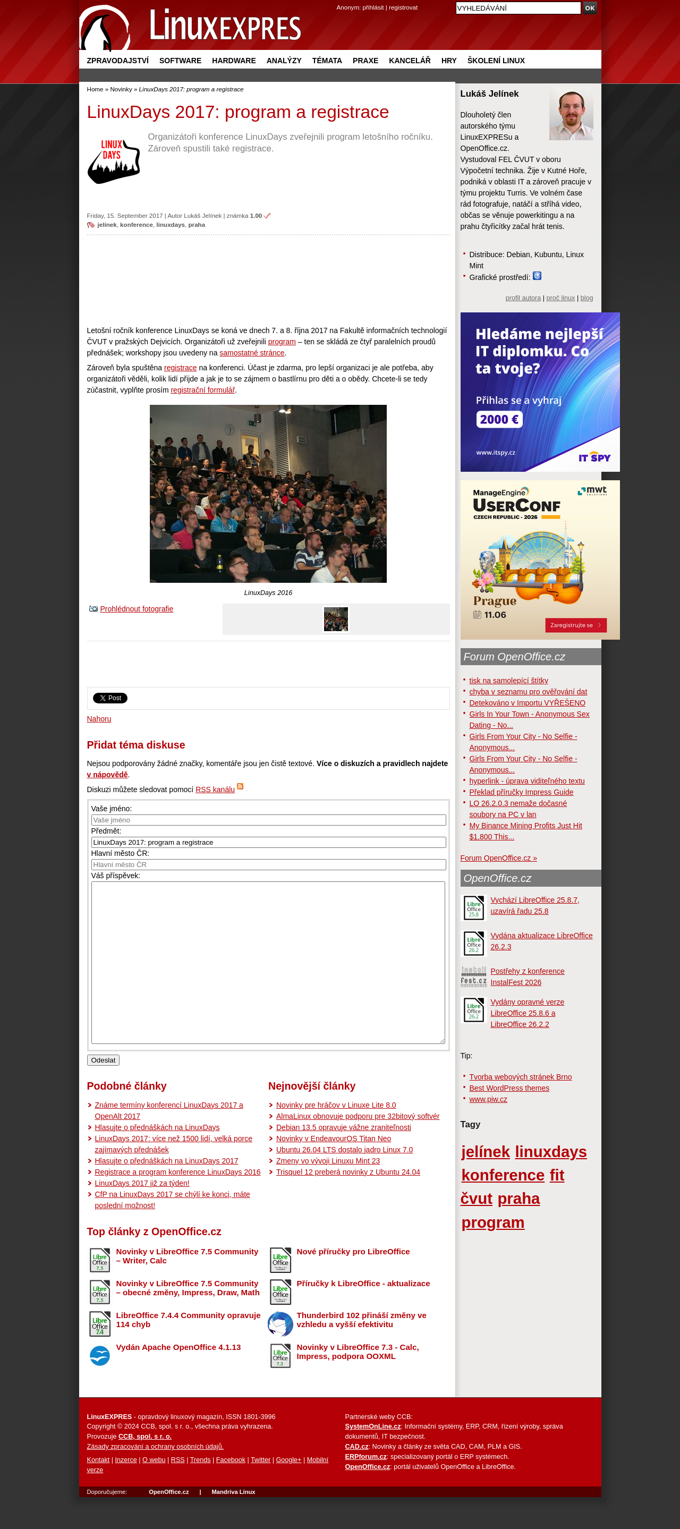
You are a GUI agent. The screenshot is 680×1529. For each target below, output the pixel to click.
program (282, 341)
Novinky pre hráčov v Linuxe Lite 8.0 (336, 1137)
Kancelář (410, 60)
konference (136, 224)
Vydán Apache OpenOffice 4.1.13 (178, 1378)
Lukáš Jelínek (203, 215)
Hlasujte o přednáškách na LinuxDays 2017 (167, 1192)
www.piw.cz (489, 1099)
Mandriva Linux (233, 1523)
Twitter (260, 1492)
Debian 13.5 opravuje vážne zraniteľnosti (343, 1159)
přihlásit (373, 7)
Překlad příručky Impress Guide (522, 792)
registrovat (403, 7)
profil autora (523, 298)
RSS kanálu (215, 789)
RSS (178, 1492)
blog (587, 298)
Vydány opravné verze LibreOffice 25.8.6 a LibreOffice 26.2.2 (528, 1013)
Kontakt (98, 1492)
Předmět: (106, 831)
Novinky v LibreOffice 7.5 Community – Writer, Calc (187, 1288)
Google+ (288, 1492)
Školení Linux (496, 60)
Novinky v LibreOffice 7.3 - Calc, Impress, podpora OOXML (358, 1383)
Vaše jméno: (111, 808)
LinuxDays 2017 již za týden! (142, 1215)
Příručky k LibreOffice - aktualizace (363, 1315)
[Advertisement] (268, 280)
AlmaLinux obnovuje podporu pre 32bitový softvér (357, 1148)
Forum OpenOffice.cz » (499, 858)
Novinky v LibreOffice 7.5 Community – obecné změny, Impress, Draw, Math (188, 1320)
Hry (449, 60)
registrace (180, 367)
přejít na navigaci (340, 0)
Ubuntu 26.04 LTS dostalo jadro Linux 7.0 (344, 1181)
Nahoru (99, 719)
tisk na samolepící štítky (509, 680)
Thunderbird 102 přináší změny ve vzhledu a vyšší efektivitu (362, 1352)
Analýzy (284, 60)
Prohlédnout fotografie (137, 609)
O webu (153, 1492)
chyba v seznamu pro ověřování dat (529, 691)
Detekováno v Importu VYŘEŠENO (528, 703)
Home (95, 89)
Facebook (230, 1492)
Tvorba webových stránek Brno (521, 1077)
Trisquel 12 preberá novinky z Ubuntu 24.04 (348, 1204)
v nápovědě (107, 774)
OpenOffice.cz (498, 878)
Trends (200, 1492)
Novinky (121, 89)
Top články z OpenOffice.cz (154, 1263)
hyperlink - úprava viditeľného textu (527, 781)
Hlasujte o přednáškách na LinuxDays (157, 1159)
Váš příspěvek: (116, 875)
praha (197, 224)
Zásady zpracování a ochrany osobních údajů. (155, 1478)
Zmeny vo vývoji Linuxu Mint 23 (328, 1192)
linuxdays (171, 224)
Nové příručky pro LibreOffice (353, 1283)
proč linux (561, 298)
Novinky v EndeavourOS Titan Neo (333, 1170)
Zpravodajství (118, 60)
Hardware (234, 60)
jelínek (107, 224)
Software (180, 60)
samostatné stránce (251, 353)
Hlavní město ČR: (120, 853)
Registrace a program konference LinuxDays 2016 (178, 1204)
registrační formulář (203, 390)
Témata (327, 60)
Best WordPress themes (510, 1088)
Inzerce (126, 1492)
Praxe (365, 60)
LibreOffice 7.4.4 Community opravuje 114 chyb (188, 1352)
